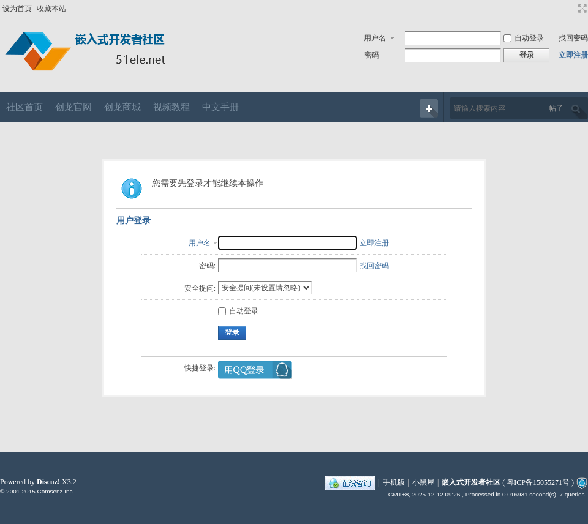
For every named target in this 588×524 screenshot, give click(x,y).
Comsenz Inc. (55, 491)
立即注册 (573, 55)
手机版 (394, 482)
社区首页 (24, 107)
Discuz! (48, 481)
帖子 (556, 108)
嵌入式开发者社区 (471, 482)
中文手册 (220, 107)
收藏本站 (51, 8)
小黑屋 (423, 482)
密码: (207, 265)
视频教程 (171, 107)
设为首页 (17, 8)
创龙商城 (122, 107)
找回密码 (573, 38)
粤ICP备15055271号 (538, 482)
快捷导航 (429, 108)
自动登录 (523, 38)
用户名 (375, 38)
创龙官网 (73, 107)
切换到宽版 (581, 8)
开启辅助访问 (571, 8)
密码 (371, 55)
